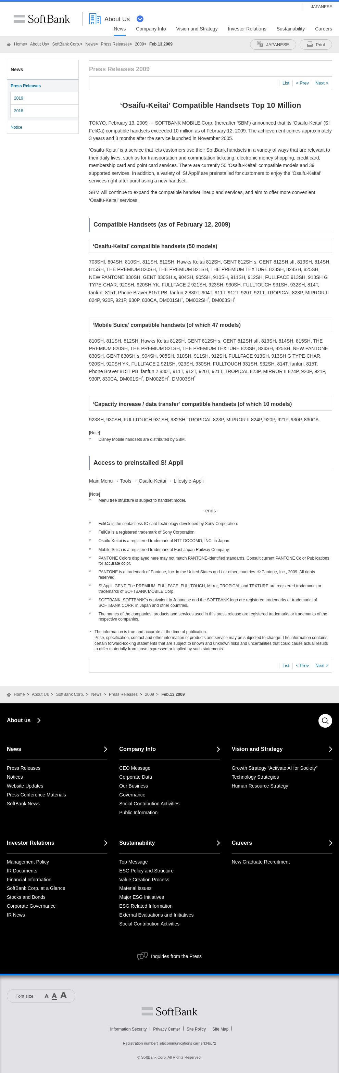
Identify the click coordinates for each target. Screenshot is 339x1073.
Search (325, 721)
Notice (16, 127)
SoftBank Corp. (66, 44)
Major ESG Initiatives (141, 897)
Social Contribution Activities (149, 803)
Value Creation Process (144, 879)
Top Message (133, 862)
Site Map (220, 1029)
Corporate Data (135, 777)
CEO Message (134, 768)
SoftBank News (23, 803)
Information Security (128, 1029)
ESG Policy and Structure (146, 870)
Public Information (138, 812)
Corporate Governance (31, 906)
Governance (132, 794)
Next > (321, 83)
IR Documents (22, 870)
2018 (18, 110)
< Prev (302, 83)
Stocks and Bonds (26, 897)
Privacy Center (166, 1029)
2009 (139, 44)
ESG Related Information (146, 906)
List (285, 83)
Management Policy (28, 862)
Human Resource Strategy (260, 786)
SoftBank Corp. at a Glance (36, 888)
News (90, 44)
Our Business (133, 786)
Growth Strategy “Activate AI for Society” (275, 768)
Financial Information (29, 879)
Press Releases (115, 44)
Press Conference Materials (36, 794)
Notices (15, 777)
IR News (16, 915)
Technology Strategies (255, 777)
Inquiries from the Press (176, 956)
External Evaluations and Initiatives (156, 915)
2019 (18, 98)
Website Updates (25, 786)
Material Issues (135, 888)
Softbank (169, 1011)
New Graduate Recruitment (261, 862)
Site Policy (196, 1029)
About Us (38, 44)
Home (19, 44)
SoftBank (42, 19)
